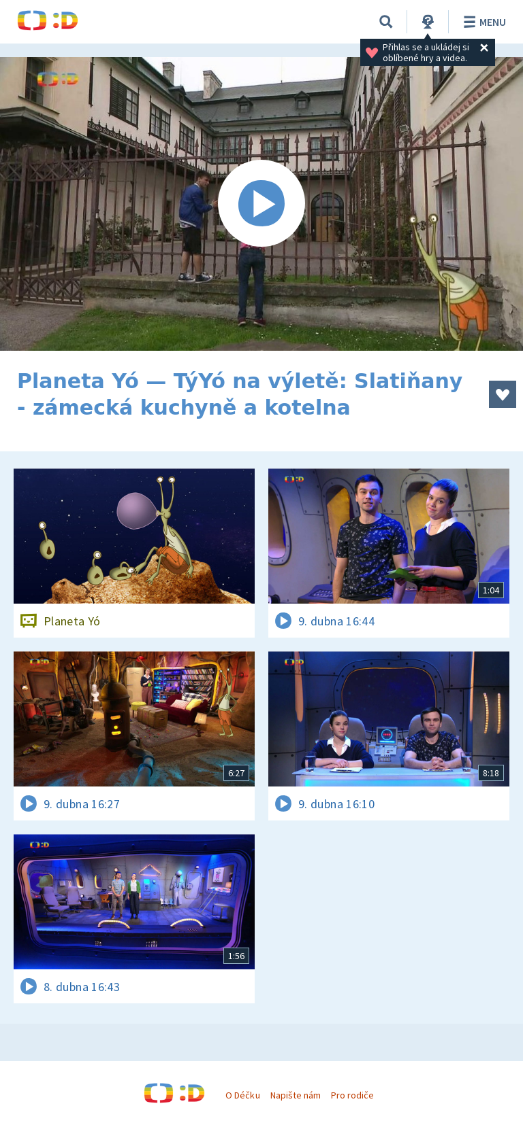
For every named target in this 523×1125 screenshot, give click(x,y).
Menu (482, 22)
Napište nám (295, 1095)
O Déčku (242, 1095)
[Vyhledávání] (386, 22)
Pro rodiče (352, 1095)
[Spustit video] (261, 204)
